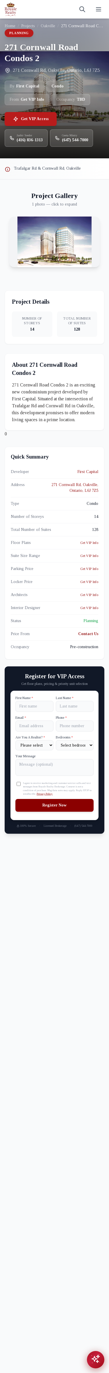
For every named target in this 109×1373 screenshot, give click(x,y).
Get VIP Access (31, 119)
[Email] (34, 726)
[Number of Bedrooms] (75, 745)
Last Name (65, 698)
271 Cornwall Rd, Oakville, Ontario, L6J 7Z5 (74, 488)
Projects (28, 26)
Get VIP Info (89, 543)
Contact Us (88, 634)
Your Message (25, 756)
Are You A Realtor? (30, 737)
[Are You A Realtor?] (34, 745)
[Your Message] (54, 767)
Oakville (48, 26)
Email (20, 718)
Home (10, 26)
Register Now (54, 805)
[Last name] (75, 706)
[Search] (82, 9)
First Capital (87, 472)
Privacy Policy (45, 793)
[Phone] (75, 726)
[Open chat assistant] (95, 1359)
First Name (24, 698)
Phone (61, 718)
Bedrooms (64, 737)
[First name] (34, 706)
